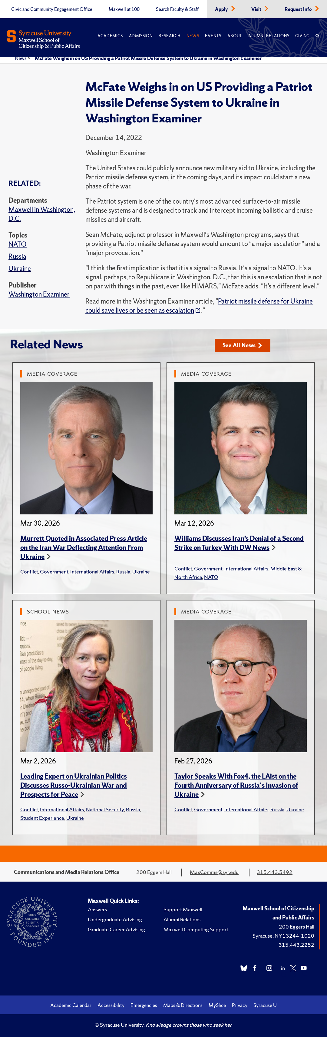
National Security (105, 809)
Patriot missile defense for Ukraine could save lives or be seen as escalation (199, 306)
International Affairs (92, 571)
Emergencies (143, 1005)
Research (169, 35)
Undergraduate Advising (115, 919)
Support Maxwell (183, 909)
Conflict (29, 571)
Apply (222, 9)
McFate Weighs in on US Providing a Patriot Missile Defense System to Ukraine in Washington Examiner (148, 58)
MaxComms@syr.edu (214, 872)
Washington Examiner (39, 294)
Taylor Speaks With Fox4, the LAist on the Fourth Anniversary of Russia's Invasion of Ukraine (236, 785)
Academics (110, 35)
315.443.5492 (274, 872)
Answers (97, 909)
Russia (17, 256)
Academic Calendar (70, 1005)
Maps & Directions (183, 1005)
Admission (141, 35)
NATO (17, 244)
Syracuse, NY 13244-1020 (283, 935)
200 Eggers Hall (296, 926)
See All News (242, 345)
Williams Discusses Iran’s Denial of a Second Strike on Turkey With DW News (239, 543)
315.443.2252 (296, 944)
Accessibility (110, 1005)
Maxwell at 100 (124, 9)
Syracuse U (265, 1005)
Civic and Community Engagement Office (51, 9)
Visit (256, 9)
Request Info (299, 9)
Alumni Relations (268, 35)
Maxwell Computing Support (196, 929)
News (193, 35)
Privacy (239, 1005)
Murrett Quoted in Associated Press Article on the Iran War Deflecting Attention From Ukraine (83, 547)
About (234, 35)
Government (54, 571)
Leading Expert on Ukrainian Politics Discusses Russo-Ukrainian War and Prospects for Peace (73, 785)
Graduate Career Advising (116, 929)
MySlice (217, 1005)
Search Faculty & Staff (177, 9)
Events (213, 35)
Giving (302, 35)
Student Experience (42, 817)
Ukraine (19, 268)
